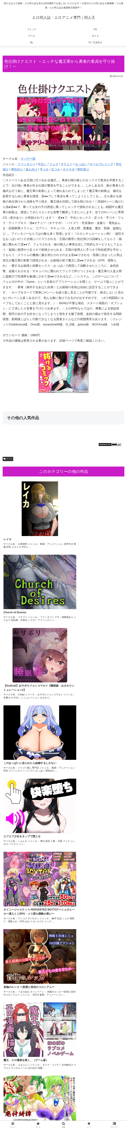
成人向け (31, 169)
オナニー (67, 164)
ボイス (22, 1118)
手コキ (44, 169)
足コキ (55, 169)
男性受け (83, 169)
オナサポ (69, 169)
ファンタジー (26, 164)
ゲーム (8, 459)
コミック (22, 1113)
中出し (42, 164)
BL (63, 1118)
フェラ (53, 164)
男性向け (17, 169)
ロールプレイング (101, 164)
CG (63, 1113)
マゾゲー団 (28, 158)
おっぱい (81, 164)
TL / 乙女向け (105, 1118)
